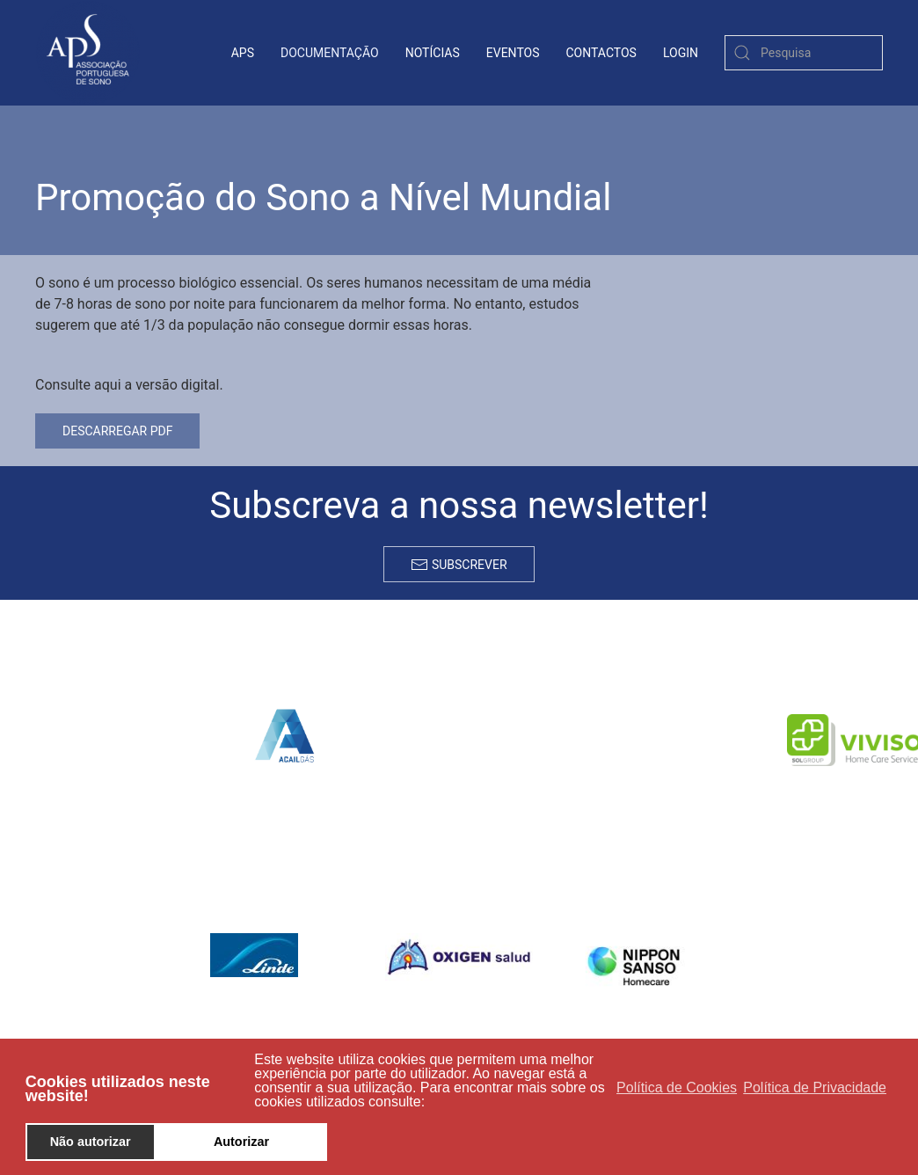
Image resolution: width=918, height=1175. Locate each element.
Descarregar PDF (117, 431)
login (680, 53)
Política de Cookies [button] (676, 1087)
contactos (601, 53)
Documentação (329, 53)
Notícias (432, 53)
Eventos (513, 53)
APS (242, 53)
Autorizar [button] (241, 1142)
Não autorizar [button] (90, 1142)
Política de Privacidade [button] (814, 1087)
